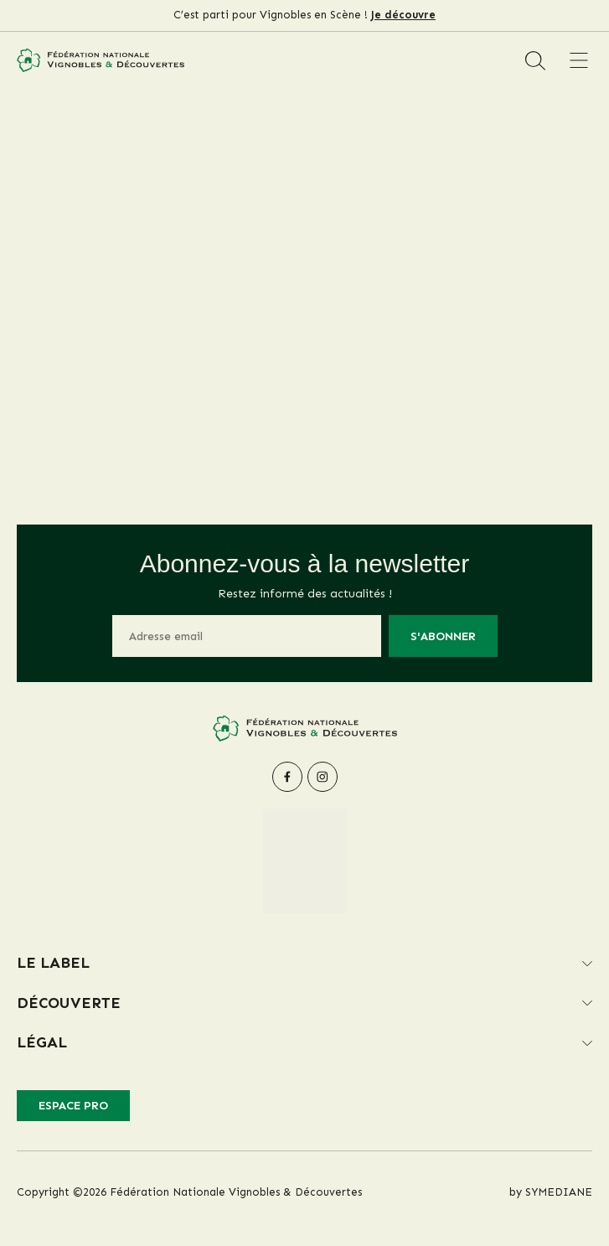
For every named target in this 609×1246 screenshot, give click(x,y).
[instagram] (322, 777)
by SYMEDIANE (550, 1192)
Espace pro (73, 1106)
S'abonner (443, 636)
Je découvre (403, 14)
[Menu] (578, 60)
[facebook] (287, 777)
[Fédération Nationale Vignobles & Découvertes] (100, 60)
